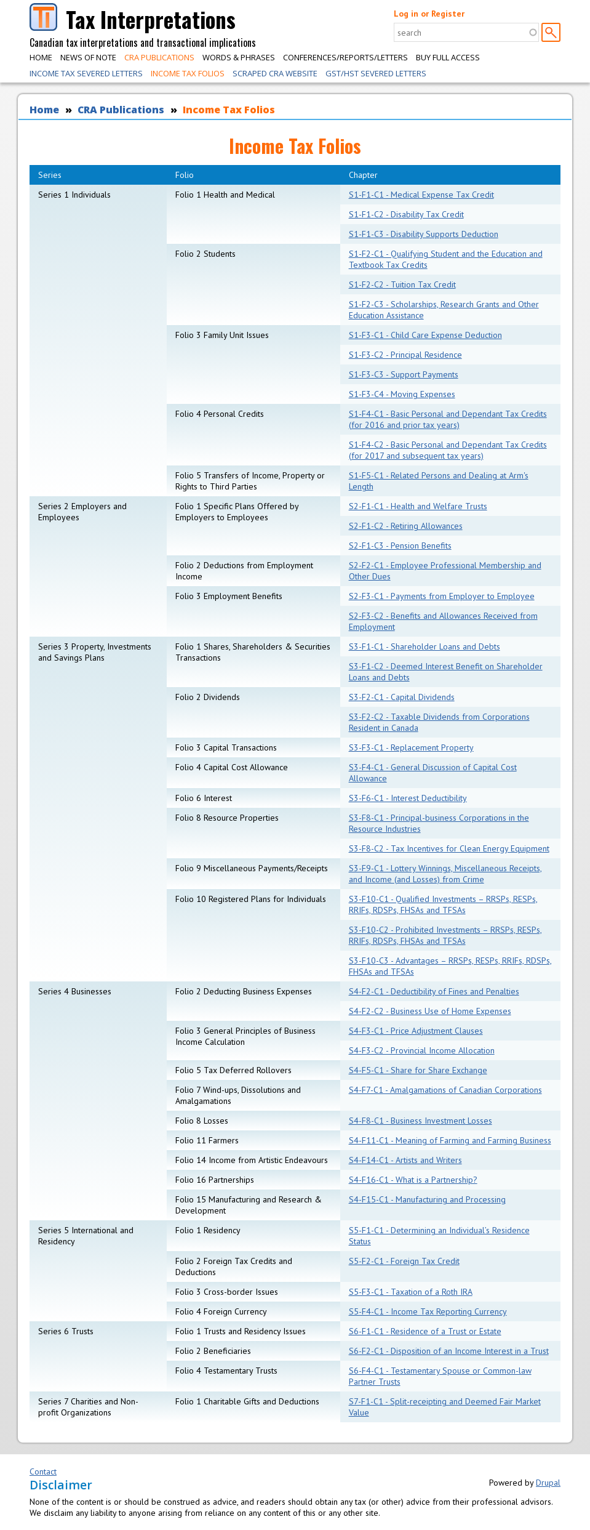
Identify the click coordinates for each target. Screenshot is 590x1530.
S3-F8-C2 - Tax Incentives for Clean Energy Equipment (449, 848)
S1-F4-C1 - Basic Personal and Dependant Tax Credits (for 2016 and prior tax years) (448, 419)
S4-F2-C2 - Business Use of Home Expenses (430, 1011)
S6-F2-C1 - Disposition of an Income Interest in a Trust (449, 1350)
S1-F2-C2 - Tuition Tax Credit (402, 284)
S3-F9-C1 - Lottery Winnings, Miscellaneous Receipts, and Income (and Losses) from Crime (445, 874)
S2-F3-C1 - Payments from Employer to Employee (442, 596)
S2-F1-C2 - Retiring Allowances (406, 525)
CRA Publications (159, 57)
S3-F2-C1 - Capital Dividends (402, 697)
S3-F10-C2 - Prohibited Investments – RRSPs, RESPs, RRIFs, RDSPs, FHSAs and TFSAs (445, 935)
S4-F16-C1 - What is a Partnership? (413, 1179)
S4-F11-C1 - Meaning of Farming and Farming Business (450, 1140)
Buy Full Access (448, 57)
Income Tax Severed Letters (86, 73)
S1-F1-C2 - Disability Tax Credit (406, 214)
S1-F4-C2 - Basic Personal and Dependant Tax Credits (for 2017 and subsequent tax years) (448, 450)
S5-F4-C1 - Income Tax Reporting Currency (428, 1311)
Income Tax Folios (188, 73)
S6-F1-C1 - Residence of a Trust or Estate (425, 1331)
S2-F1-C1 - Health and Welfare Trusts (418, 506)
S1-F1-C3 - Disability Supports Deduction (423, 234)
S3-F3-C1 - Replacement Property (411, 747)
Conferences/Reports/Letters (345, 57)
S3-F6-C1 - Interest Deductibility (408, 797)
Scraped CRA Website (275, 73)
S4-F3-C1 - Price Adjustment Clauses (416, 1030)
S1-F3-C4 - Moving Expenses (402, 394)
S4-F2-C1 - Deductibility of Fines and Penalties (434, 991)
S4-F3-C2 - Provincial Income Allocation (422, 1050)
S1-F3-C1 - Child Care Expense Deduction (425, 334)
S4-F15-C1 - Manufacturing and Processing (427, 1199)
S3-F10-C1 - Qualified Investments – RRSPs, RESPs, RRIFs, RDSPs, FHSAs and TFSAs (443, 904)
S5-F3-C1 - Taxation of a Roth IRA (410, 1291)
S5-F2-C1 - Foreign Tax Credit (404, 1260)
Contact (43, 1471)
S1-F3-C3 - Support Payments (403, 374)
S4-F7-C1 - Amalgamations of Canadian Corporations (445, 1089)
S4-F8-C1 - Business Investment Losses (420, 1120)
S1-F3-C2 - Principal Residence (405, 354)
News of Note (88, 57)
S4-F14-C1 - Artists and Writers (405, 1160)
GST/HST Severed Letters (375, 73)
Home (41, 57)
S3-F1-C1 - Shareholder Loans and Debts (424, 646)
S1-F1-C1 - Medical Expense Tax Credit (421, 194)
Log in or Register (429, 13)
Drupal (548, 1482)
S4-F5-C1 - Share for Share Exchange (418, 1070)
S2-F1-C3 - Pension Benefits (400, 545)
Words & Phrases (238, 57)
